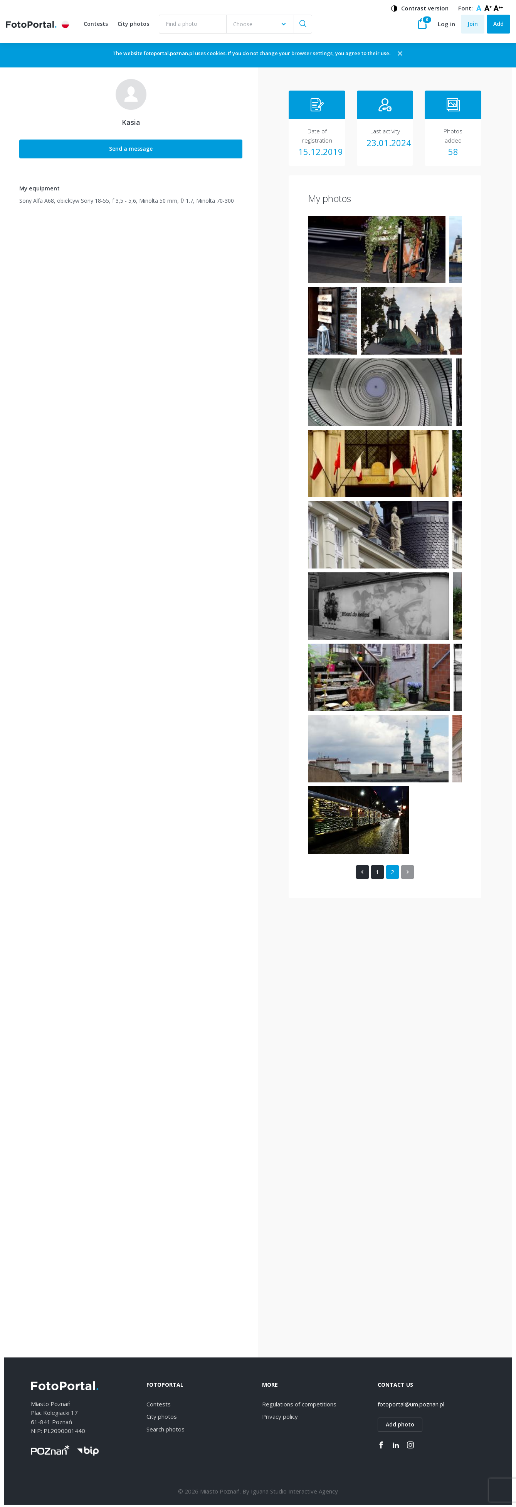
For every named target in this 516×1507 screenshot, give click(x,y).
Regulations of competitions (299, 1402)
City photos (135, 28)
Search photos (165, 1427)
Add (498, 27)
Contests (97, 28)
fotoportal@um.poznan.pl (411, 1402)
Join (472, 27)
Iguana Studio (269, 1489)
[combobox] (261, 28)
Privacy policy (280, 1415)
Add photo (400, 1422)
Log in (446, 28)
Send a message (65, 156)
